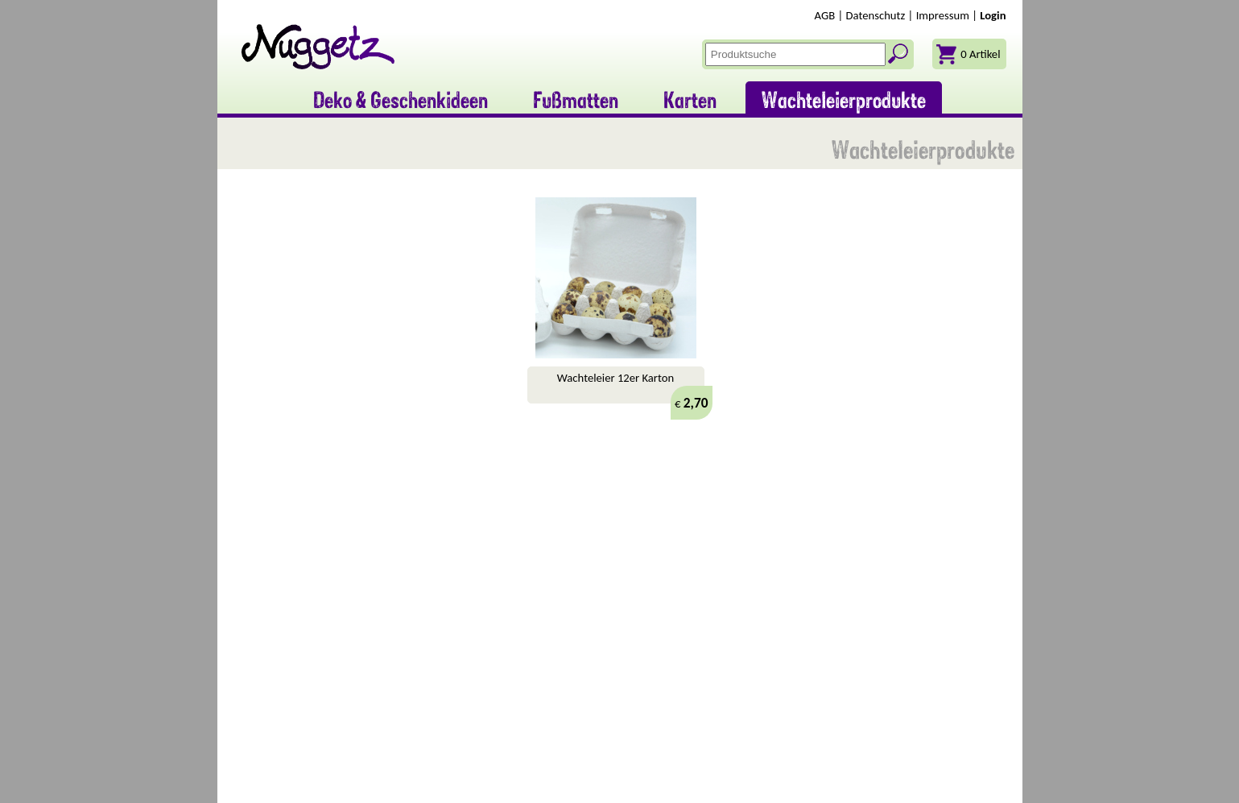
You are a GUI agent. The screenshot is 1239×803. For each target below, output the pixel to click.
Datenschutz (876, 15)
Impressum (942, 15)
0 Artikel (980, 54)
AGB (825, 15)
